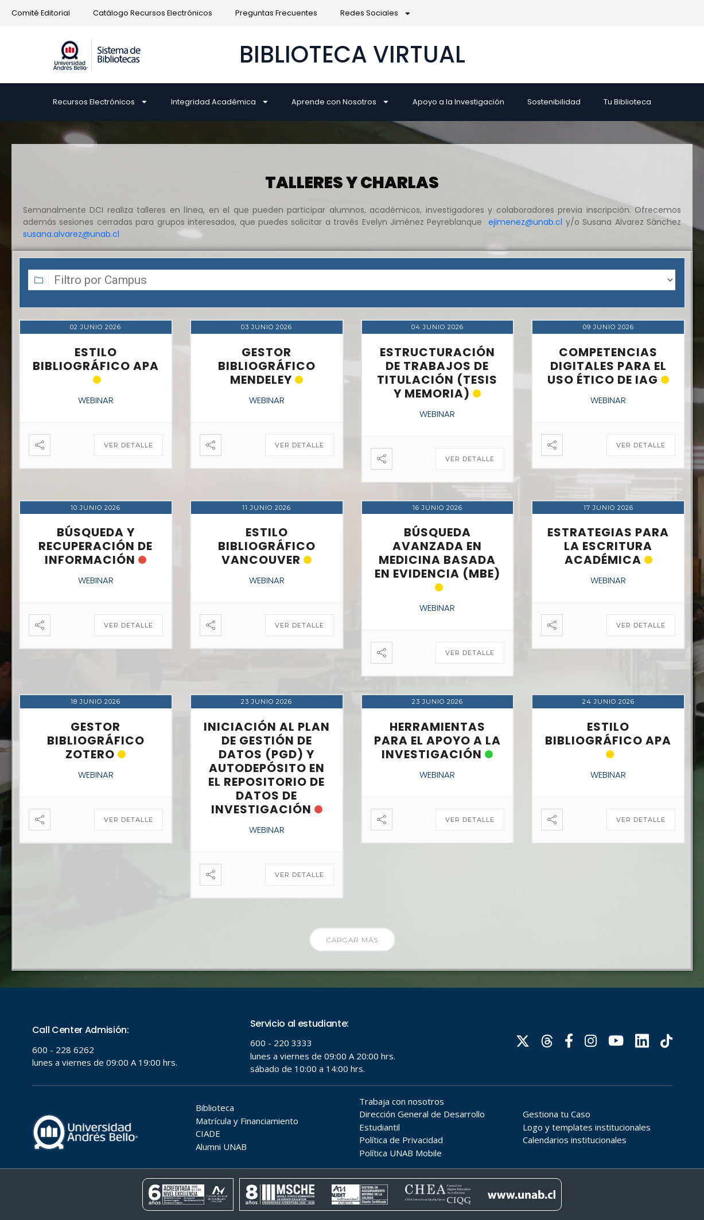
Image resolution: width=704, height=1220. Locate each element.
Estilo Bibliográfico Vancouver (267, 546)
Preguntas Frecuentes (276, 13)
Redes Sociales (375, 13)
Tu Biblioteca (627, 102)
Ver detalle (128, 445)
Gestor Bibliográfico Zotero (96, 740)
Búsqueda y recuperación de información (95, 546)
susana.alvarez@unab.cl (71, 234)
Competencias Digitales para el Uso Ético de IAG (607, 366)
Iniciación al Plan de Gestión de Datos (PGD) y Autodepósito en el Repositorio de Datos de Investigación (267, 768)
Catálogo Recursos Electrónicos (152, 13)
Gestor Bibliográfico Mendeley (267, 366)
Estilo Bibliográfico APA (96, 359)
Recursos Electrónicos (100, 101)
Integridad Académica (220, 101)
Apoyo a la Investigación (458, 102)
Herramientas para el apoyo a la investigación (437, 740)
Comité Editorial (40, 13)
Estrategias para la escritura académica (608, 546)
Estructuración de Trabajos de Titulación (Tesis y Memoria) (437, 373)
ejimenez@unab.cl (525, 222)
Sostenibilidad (554, 102)
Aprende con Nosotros (340, 101)
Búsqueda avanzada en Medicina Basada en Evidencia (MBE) (437, 553)
